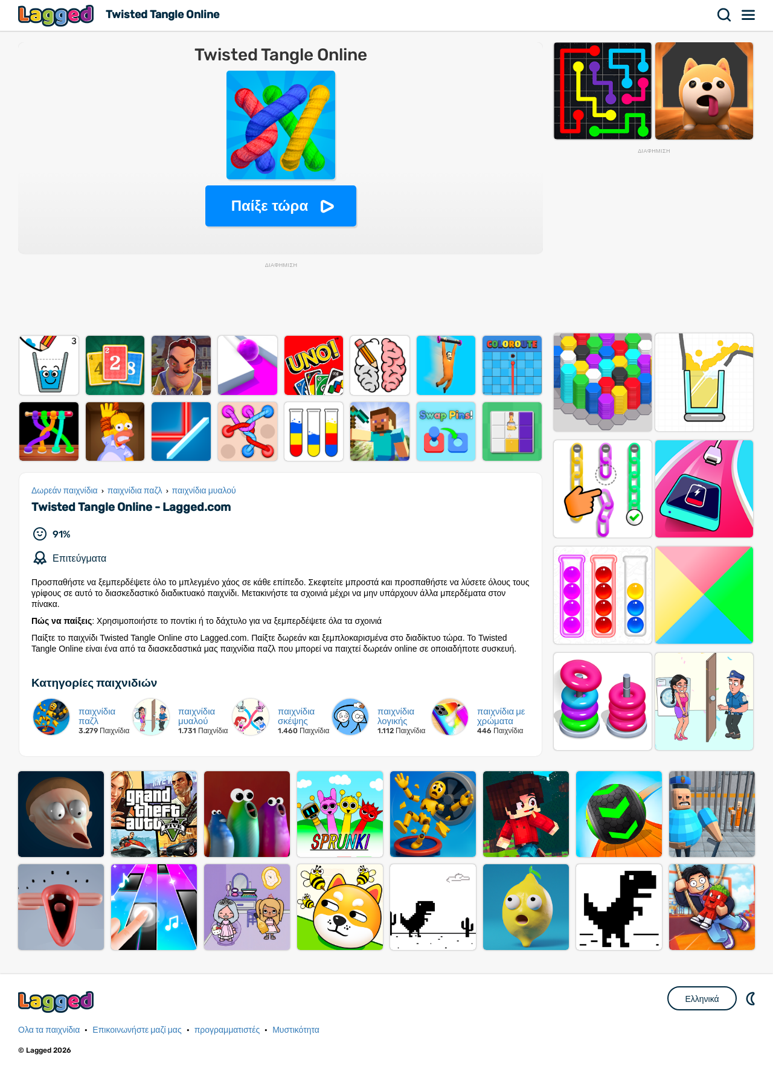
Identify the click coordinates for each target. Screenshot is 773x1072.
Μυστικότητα (295, 1030)
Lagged (57, 15)
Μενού (749, 15)
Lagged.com (57, 1001)
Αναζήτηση (725, 15)
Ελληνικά (702, 999)
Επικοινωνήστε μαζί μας (136, 1030)
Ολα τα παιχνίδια (49, 1030)
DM (752, 998)
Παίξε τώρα (269, 205)
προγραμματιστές (227, 1030)
